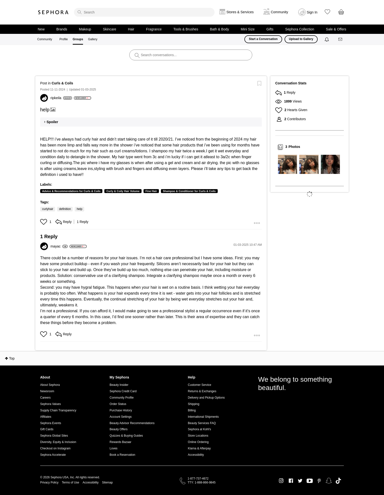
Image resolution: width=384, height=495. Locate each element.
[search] (144, 12)
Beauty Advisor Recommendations (132, 423)
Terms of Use (70, 482)
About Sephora (50, 385)
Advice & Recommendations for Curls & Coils (71, 191)
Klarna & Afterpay (199, 448)
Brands (61, 29)
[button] (44, 222)
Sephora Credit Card (123, 391)
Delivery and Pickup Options (206, 397)
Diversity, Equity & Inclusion (58, 442)
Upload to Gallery (301, 39)
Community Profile (122, 397)
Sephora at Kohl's (199, 429)
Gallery (92, 39)
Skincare (109, 29)
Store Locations (198, 435)
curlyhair (47, 209)
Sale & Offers (336, 29)
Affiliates (45, 416)
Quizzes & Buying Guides (126, 435)
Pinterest (319, 481)
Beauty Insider (119, 385)
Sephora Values (50, 404)
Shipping (193, 404)
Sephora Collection (299, 29)
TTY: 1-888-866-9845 (202, 482)
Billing (192, 410)
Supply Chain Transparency (58, 410)
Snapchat (329, 481)
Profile (64, 39)
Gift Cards (46, 429)
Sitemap (107, 482)
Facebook (291, 481)
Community (44, 39)
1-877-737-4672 (198, 478)
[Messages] (341, 39)
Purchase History (121, 410)
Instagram (281, 481)
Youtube (310, 481)
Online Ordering (198, 442)
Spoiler (52, 122)
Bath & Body (219, 29)
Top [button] (12, 358)
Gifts (270, 29)
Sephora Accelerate (53, 454)
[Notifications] (327, 39)
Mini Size (248, 29)
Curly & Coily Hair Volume (123, 191)
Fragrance (154, 29)
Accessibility (196, 454)
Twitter (300, 481)
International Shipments (203, 416)
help (79, 209)
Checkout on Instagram (55, 448)
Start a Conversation (263, 39)
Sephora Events (50, 423)
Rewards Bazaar (121, 442)
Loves (114, 448)
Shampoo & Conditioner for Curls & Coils (189, 191)
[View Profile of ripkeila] (61, 98)
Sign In (312, 12)
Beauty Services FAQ (202, 423)
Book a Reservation (122, 454)
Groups (78, 39)
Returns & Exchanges (202, 391)
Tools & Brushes (185, 29)
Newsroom (47, 391)
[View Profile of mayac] (59, 246)
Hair (131, 29)
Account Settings (121, 416)
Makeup (85, 29)
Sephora (53, 12)
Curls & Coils (62, 83)
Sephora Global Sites (54, 435)
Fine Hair (151, 191)
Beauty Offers (119, 429)
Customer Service (199, 385)
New (41, 29)
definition (65, 209)
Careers (45, 397)
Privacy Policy (49, 482)
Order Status (118, 404)
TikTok (338, 481)
